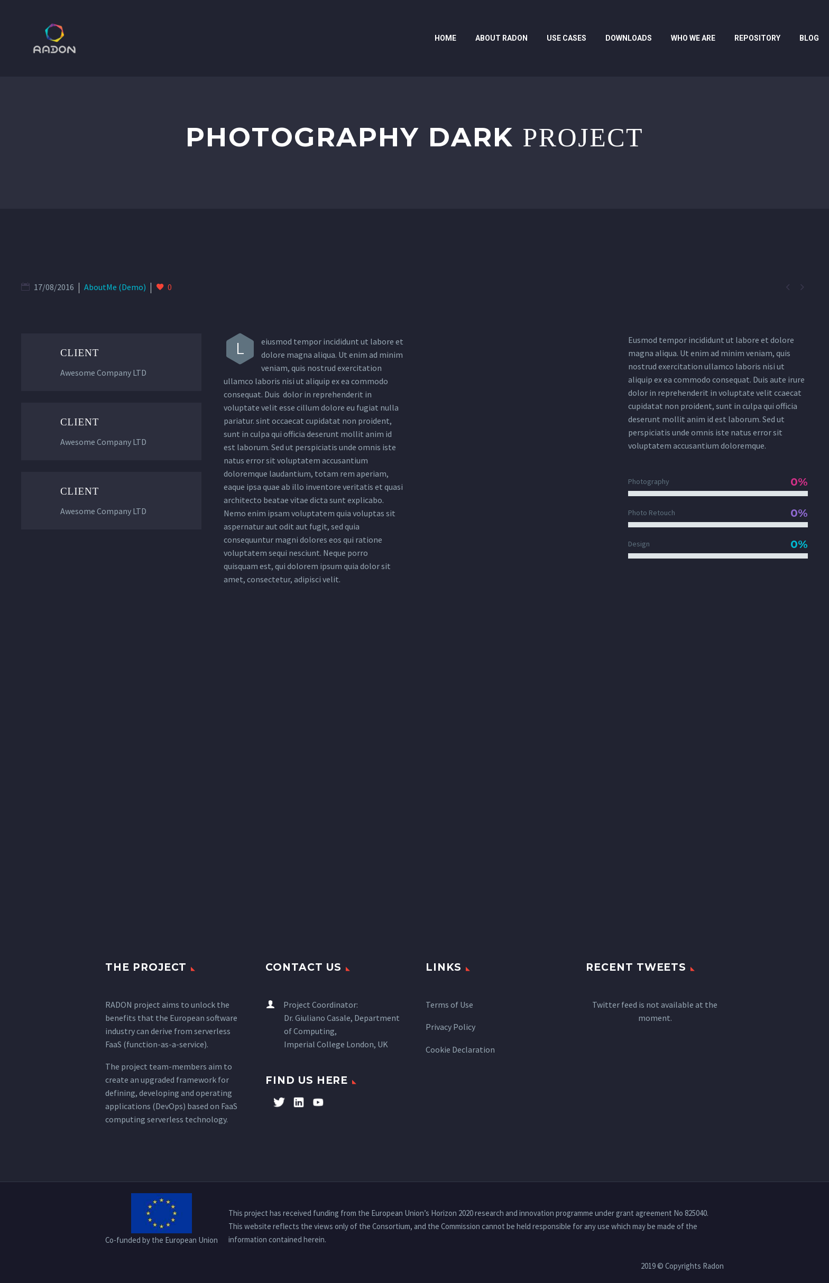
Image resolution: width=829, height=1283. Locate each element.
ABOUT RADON (501, 38)
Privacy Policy (450, 1026)
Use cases (566, 38)
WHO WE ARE (693, 38)
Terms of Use (449, 1004)
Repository (757, 38)
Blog (809, 38)
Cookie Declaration (460, 1049)
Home (445, 38)
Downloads (628, 38)
